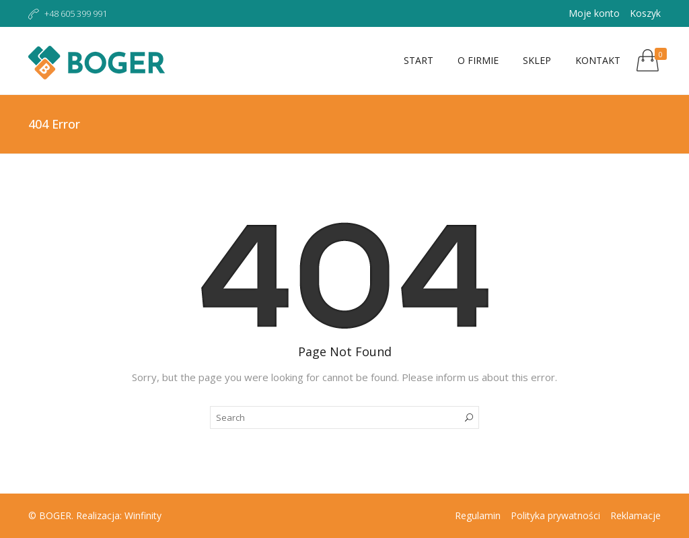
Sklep (537, 60)
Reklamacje (635, 515)
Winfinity (142, 515)
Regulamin (478, 515)
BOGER (55, 515)
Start (418, 60)
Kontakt (597, 60)
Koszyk (645, 13)
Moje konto (594, 13)
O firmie (478, 60)
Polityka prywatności (555, 515)
